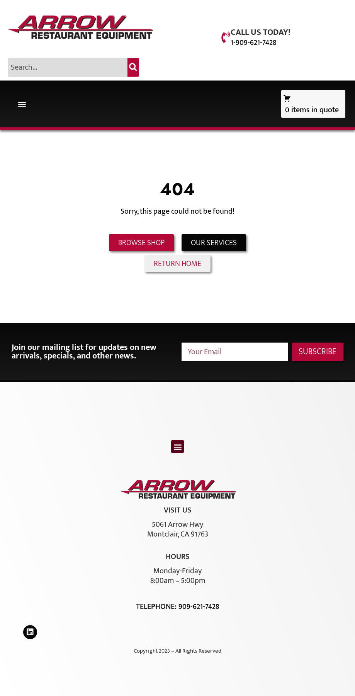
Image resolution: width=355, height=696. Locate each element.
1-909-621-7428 (253, 42)
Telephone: (157, 606)
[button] (21, 104)
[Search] (133, 67)
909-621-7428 (198, 606)
